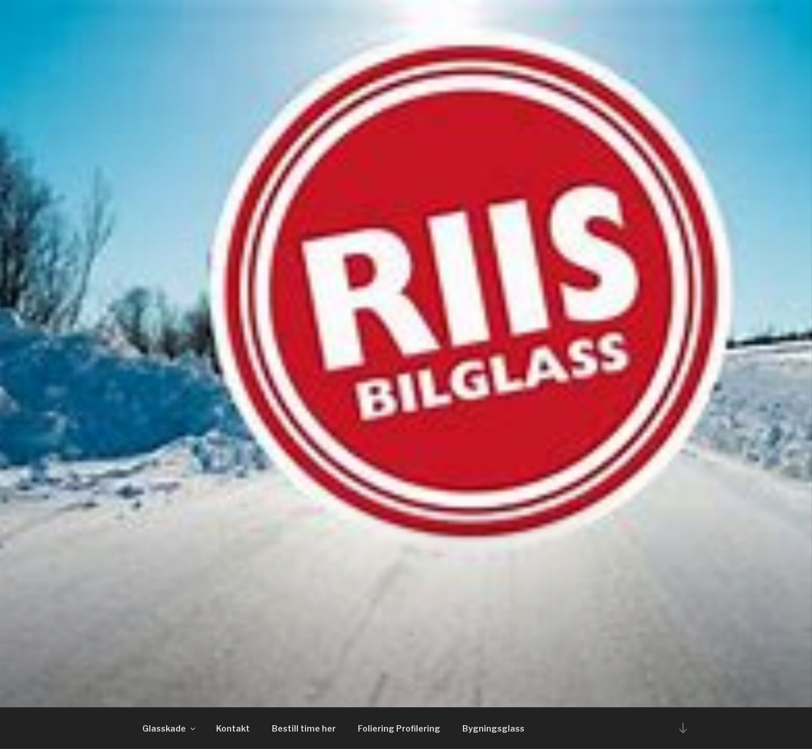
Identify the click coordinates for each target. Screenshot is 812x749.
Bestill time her (304, 728)
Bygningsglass (493, 728)
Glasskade (169, 728)
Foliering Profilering (399, 728)
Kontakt (233, 728)
